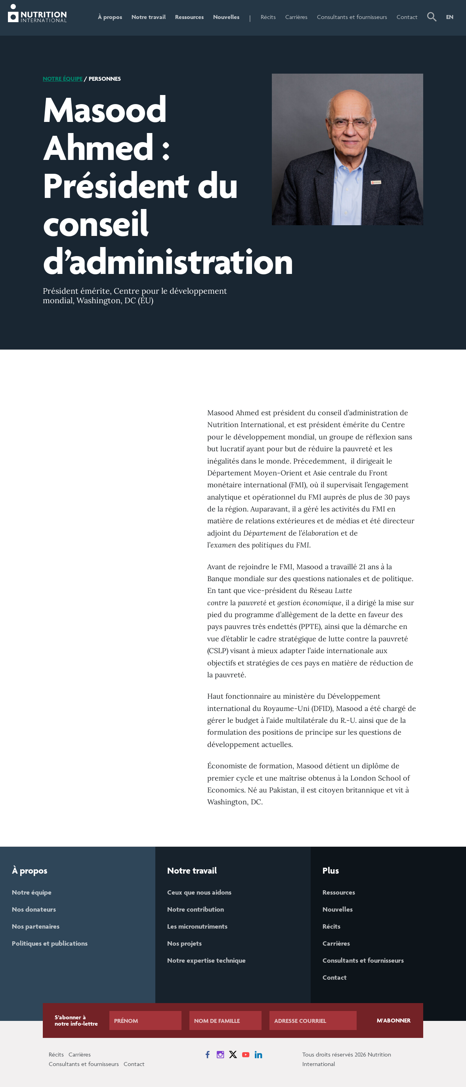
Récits (268, 17)
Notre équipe (62, 78)
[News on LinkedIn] (258, 1054)
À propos (110, 17)
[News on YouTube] (245, 1054)
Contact (407, 17)
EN (449, 17)
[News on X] (233, 1054)
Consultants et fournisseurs (352, 17)
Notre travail (149, 17)
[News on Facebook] (207, 1054)
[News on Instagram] (220, 1054)
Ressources (189, 17)
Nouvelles (226, 17)
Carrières (296, 17)
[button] (432, 18)
